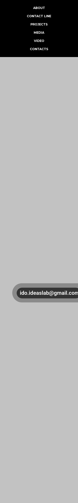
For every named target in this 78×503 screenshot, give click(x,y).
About (39, 8)
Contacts (39, 49)
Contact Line (39, 16)
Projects (39, 24)
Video (39, 41)
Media (39, 32)
